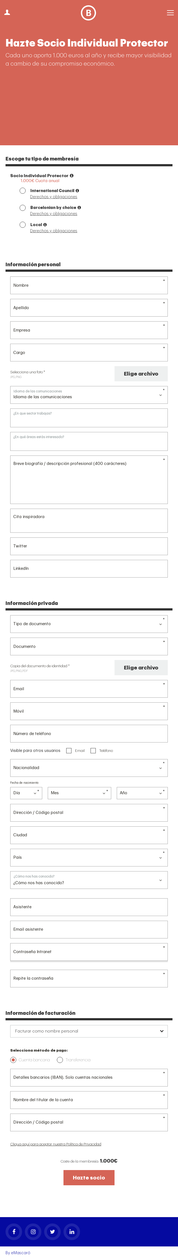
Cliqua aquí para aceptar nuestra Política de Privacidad (55, 1144)
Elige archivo (141, 373)
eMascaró (20, 1253)
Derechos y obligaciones (53, 197)
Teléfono (102, 750)
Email (75, 750)
